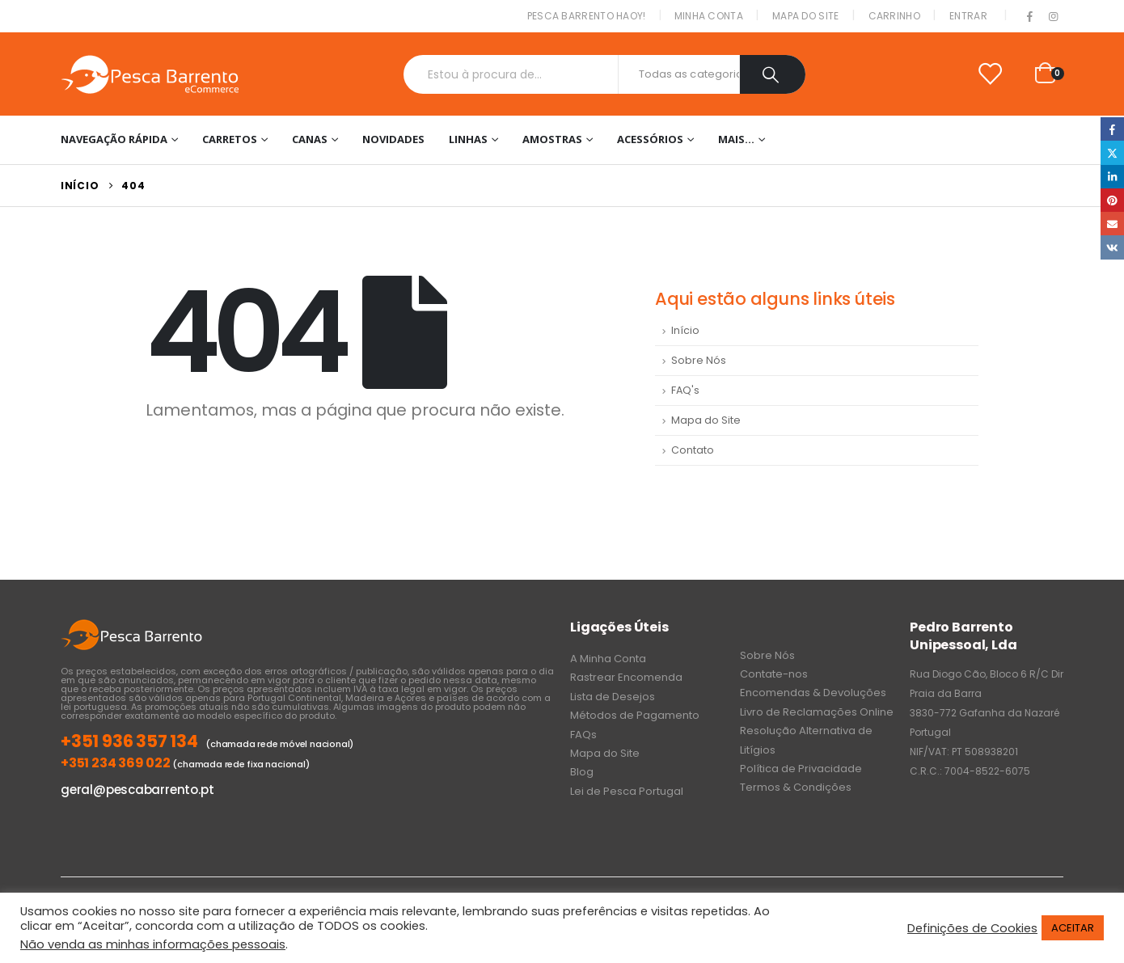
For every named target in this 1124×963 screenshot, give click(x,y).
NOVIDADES (393, 139)
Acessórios (650, 139)
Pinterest (1112, 200)
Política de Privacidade (801, 768)
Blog (582, 771)
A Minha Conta (608, 658)
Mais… (736, 139)
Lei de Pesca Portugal (626, 791)
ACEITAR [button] (1072, 928)
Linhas (468, 139)
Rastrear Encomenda (626, 677)
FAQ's (685, 390)
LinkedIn (1112, 176)
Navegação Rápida (114, 139)
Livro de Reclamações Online (817, 712)
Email (1112, 223)
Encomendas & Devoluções (813, 692)
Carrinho (894, 16)
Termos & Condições (795, 787)
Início (685, 330)
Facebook (1112, 129)
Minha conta (708, 16)
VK (1112, 247)
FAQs (583, 734)
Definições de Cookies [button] (972, 928)
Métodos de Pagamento (634, 715)
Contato (692, 450)
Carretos (229, 139)
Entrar (968, 16)
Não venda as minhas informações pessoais (152, 944)
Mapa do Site (805, 16)
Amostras (552, 139)
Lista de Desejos (612, 696)
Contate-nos (774, 674)
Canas (309, 139)
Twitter (1112, 152)
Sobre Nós (698, 360)
